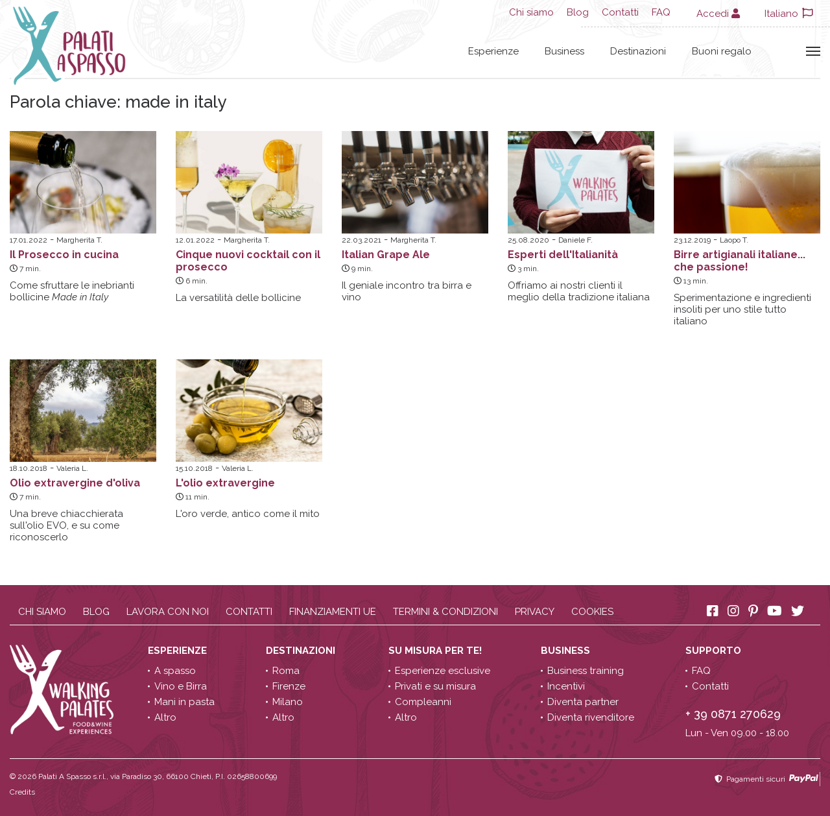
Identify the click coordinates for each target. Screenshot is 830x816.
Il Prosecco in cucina (64, 254)
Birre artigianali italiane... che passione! (739, 260)
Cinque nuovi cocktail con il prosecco (248, 260)
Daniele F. (575, 240)
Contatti (620, 12)
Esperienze (493, 51)
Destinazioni (638, 51)
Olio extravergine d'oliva (75, 483)
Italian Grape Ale (386, 254)
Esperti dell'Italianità (563, 254)
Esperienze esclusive (442, 671)
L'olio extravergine (225, 483)
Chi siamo (531, 12)
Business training (585, 671)
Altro (165, 717)
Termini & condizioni (445, 612)
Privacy (534, 612)
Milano (287, 702)
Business (564, 51)
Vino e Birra (180, 686)
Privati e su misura (435, 686)
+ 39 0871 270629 (733, 714)
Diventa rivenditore (590, 717)
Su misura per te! (436, 650)
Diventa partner (583, 702)
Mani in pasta (184, 702)
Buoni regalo (722, 51)
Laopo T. (734, 240)
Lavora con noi (167, 612)
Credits (22, 792)
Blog (578, 12)
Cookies (592, 612)
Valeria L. (72, 468)
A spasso (175, 671)
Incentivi (566, 686)
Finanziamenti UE (332, 612)
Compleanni (423, 702)
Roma (286, 671)
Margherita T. (79, 240)
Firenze (288, 686)
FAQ (661, 12)
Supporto (714, 650)
